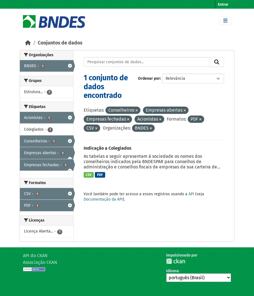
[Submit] (217, 62)
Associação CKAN (40, 262)
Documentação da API (103, 199)
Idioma (172, 271)
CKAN (175, 261)
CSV (88, 175)
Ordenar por (149, 78)
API (191, 194)
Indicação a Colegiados (107, 148)
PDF (100, 175)
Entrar (223, 4)
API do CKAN (35, 255)
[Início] (28, 43)
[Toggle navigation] (225, 21)
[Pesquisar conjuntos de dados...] (147, 62)
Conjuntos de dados (60, 43)
